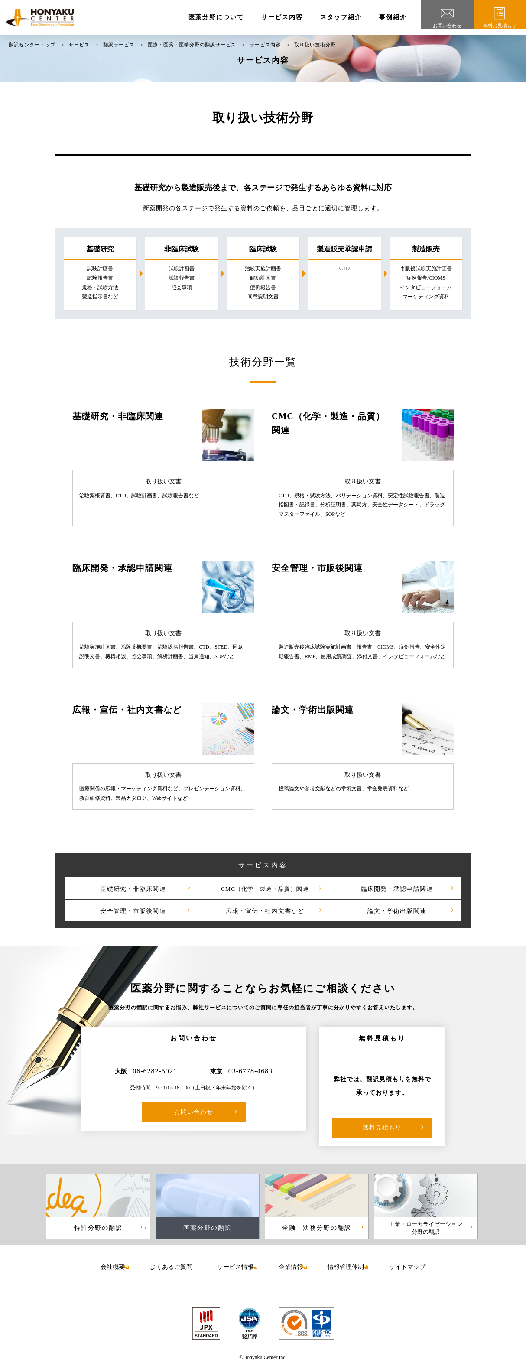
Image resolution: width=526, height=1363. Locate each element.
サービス (79, 44)
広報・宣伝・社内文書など (263, 910)
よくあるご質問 (174, 1265)
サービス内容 (282, 17)
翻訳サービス (118, 44)
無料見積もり (382, 1127)
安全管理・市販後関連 (131, 910)
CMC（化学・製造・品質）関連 (263, 888)
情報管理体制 (343, 1265)
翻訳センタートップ (32, 44)
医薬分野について (216, 17)
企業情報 (290, 1265)
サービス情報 (236, 1265)
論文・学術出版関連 (395, 910)
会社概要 (117, 1265)
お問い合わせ (193, 1112)
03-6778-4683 (250, 1071)
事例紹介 (393, 17)
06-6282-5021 (155, 1071)
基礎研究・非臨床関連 (131, 888)
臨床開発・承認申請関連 (395, 888)
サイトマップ (403, 1265)
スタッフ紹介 (341, 17)
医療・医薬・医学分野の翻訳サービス (192, 44)
